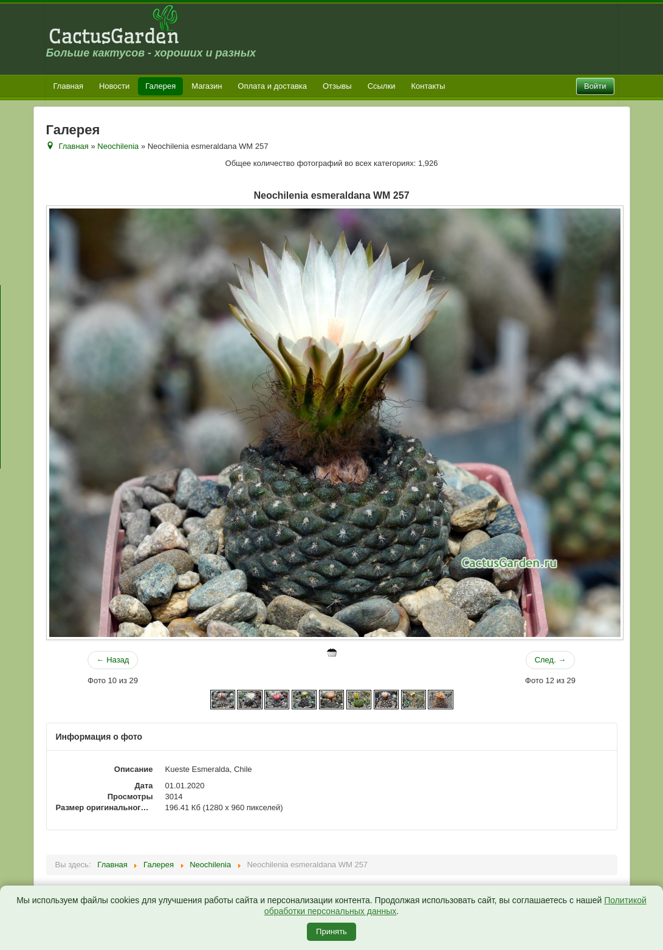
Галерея (160, 86)
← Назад (113, 659)
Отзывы (337, 86)
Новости (114, 86)
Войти (595, 86)
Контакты (428, 86)
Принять (331, 931)
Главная (68, 86)
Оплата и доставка (272, 86)
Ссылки (382, 86)
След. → (550, 659)
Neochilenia (118, 146)
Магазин (206, 86)
